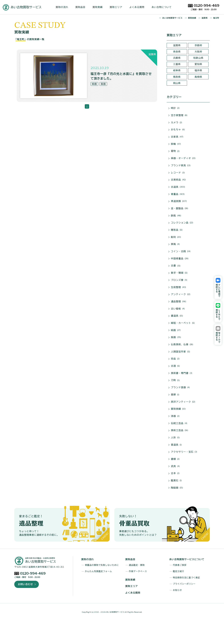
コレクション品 (182, 223)
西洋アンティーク (183, 402)
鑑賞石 (176, 480)
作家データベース (138, 571)
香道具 (176, 445)
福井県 (198, 70)
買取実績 (99, 7)
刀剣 (175, 380)
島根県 (198, 76)
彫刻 (176, 237)
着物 (175, 151)
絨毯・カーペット (183, 323)
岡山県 (177, 83)
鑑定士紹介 (178, 571)
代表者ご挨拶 (179, 565)
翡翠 (175, 395)
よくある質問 (138, 7)
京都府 (198, 45)
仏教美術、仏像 (182, 344)
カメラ (176, 122)
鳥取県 (177, 76)
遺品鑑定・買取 (137, 565)
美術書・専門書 (181, 373)
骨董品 (178, 194)
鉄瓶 (176, 216)
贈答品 (176, 230)
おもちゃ (178, 130)
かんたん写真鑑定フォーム (98, 571)
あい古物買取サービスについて (186, 559)
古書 (175, 266)
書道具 (177, 316)
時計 (175, 108)
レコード (178, 173)
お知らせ (177, 590)
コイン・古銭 (180, 251)
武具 (175, 466)
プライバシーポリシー (184, 584)
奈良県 (177, 51)
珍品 (175, 359)
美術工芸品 (179, 430)
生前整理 (178, 287)
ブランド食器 (180, 387)
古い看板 (178, 309)
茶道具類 (179, 201)
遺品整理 (178, 301)
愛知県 (198, 64)
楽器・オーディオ (183, 158)
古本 (175, 473)
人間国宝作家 (180, 352)
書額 (175, 459)
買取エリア (117, 7)
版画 (176, 337)
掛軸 (176, 144)
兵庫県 (177, 57)
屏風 (175, 244)
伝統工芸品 (179, 423)
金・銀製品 (179, 208)
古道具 (178, 187)
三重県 (177, 64)
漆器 (175, 416)
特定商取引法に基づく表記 (186, 577)
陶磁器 (177, 488)
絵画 (176, 330)
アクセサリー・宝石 (184, 452)
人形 (175, 437)
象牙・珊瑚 (179, 273)
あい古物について (163, 7)
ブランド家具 (180, 165)
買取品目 (82, 7)
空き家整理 (179, 115)
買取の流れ (63, 7)
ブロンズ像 (179, 280)
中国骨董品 (179, 259)
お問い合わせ (25, 584)
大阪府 (198, 51)
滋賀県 (177, 45)
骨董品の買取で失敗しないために (102, 565)
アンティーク (180, 294)
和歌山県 (198, 57)
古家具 (177, 137)
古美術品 (178, 180)
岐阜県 (177, 70)
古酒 (175, 366)
